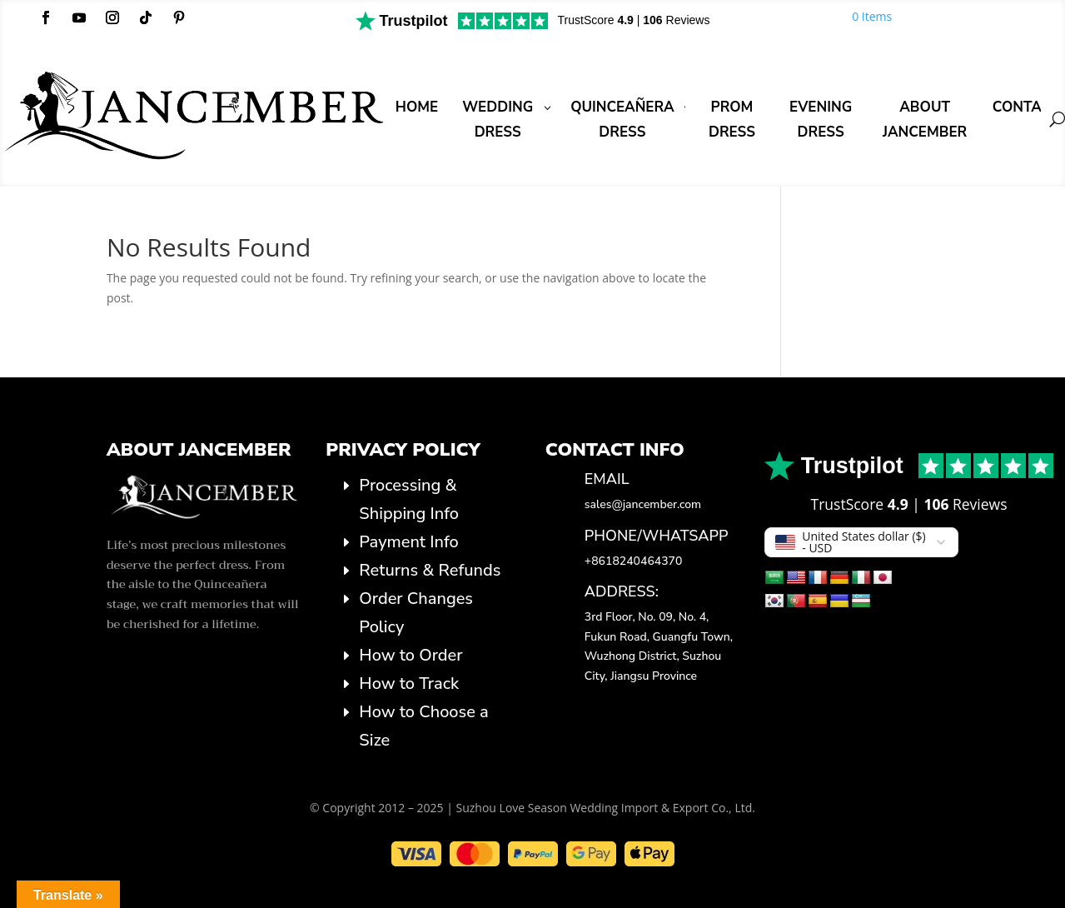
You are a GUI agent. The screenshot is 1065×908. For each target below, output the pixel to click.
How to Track (409, 683)
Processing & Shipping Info (409, 499)
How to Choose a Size (423, 726)
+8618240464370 (634, 561)
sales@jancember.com (643, 504)
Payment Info (408, 542)
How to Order (410, 655)
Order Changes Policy (416, 612)
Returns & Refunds (429, 570)
